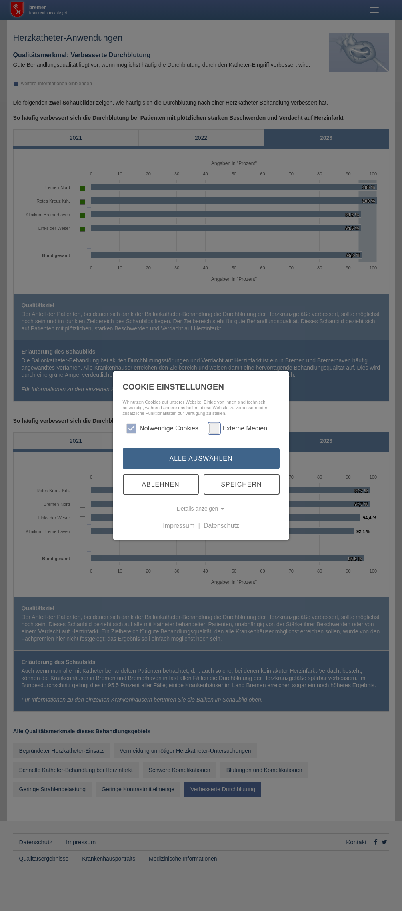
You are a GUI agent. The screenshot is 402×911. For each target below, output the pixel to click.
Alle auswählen (200, 458)
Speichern (241, 484)
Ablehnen (160, 484)
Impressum (178, 525)
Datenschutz (221, 525)
